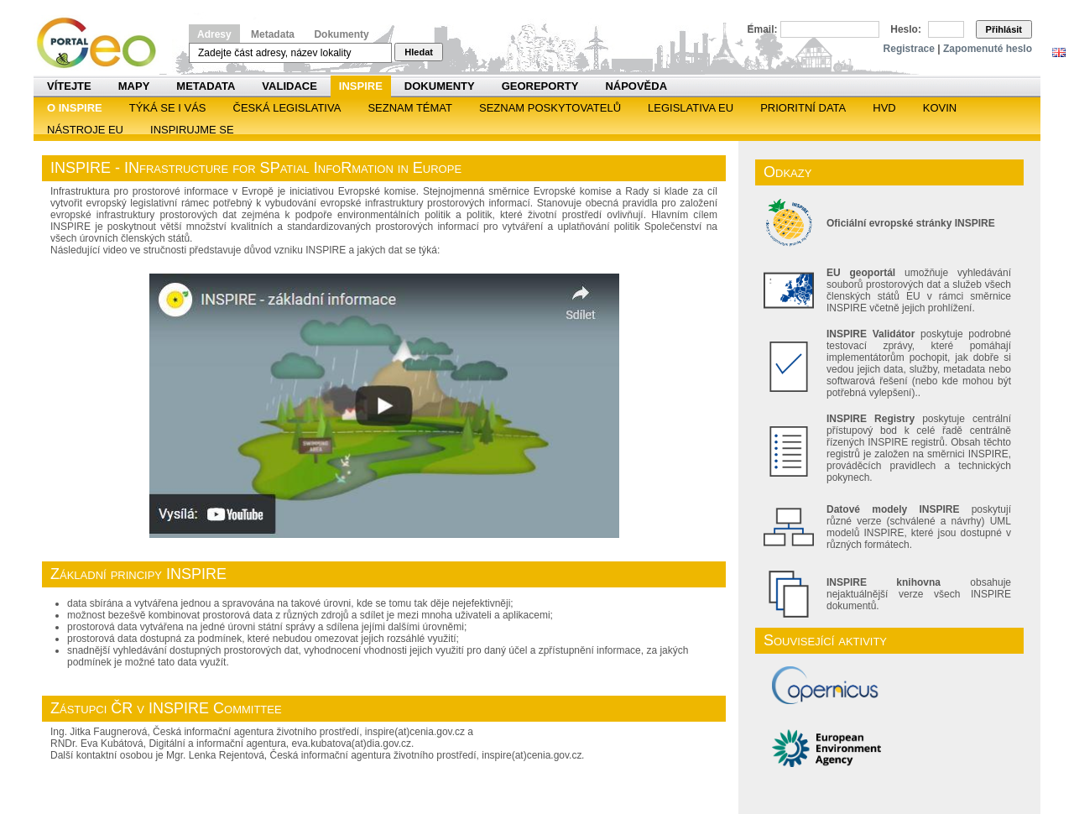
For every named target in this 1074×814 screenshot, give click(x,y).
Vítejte (69, 86)
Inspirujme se (192, 129)
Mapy (134, 86)
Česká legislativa (287, 108)
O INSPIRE (74, 108)
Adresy (214, 34)
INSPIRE (361, 86)
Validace (289, 86)
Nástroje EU (85, 129)
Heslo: (905, 29)
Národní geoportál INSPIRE (103, 43)
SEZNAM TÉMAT (410, 108)
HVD (884, 108)
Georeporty (540, 86)
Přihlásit (1004, 29)
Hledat (418, 52)
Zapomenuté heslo (987, 49)
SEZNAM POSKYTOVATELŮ (550, 108)
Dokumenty (341, 34)
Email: (763, 29)
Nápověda (636, 86)
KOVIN (940, 108)
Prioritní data (803, 108)
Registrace (909, 49)
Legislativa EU (690, 108)
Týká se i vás (167, 108)
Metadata (273, 34)
